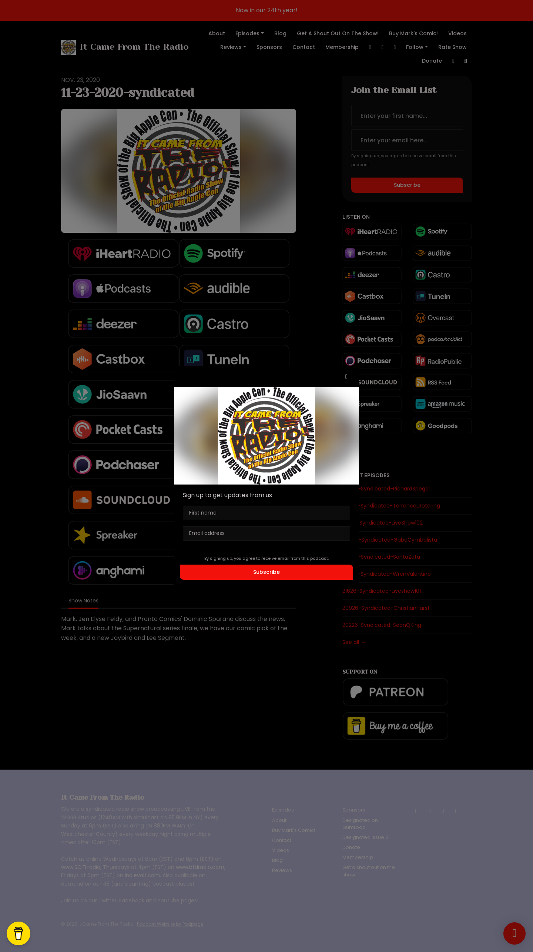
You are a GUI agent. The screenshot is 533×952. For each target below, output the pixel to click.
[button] (346, 376)
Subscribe (266, 572)
